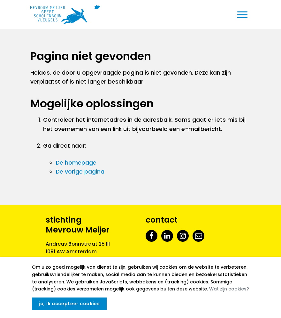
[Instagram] (183, 235)
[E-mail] (198, 235)
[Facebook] (151, 235)
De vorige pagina (80, 171)
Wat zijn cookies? (229, 289)
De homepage (76, 163)
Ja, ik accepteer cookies (69, 303)
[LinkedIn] (167, 235)
